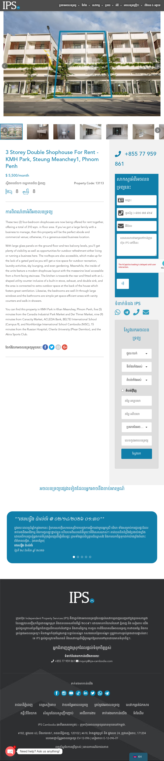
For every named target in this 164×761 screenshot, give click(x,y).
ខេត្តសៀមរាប (47, 705)
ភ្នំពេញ (123, 623)
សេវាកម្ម (97, 5)
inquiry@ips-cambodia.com (94, 661)
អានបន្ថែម (38, 541)
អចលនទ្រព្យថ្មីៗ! (133, 5)
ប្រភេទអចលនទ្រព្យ (69, 5)
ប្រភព (109, 5)
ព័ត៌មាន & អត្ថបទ (152, 5)
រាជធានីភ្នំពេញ (24, 705)
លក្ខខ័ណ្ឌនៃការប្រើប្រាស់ (68, 747)
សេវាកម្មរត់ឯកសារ (137, 705)
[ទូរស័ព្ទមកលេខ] (136, 312)
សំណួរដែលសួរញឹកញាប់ (58, 713)
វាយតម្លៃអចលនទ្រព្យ (75, 705)
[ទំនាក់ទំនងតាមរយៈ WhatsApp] (117, 312)
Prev (5, 66)
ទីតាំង (86, 5)
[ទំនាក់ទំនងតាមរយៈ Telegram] (127, 312)
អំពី (119, 5)
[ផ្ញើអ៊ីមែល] (146, 312)
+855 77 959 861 (63, 661)
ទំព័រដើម (138, 713)
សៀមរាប (137, 623)
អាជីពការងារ (87, 713)
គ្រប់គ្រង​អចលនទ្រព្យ (106, 705)
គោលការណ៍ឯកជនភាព (95, 747)
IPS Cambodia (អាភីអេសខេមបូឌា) (57, 724)
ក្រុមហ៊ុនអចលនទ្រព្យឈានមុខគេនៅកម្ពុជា (102, 724)
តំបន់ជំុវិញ (129, 390)
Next (158, 66)
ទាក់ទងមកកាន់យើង (114, 713)
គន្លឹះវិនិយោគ (28, 713)
